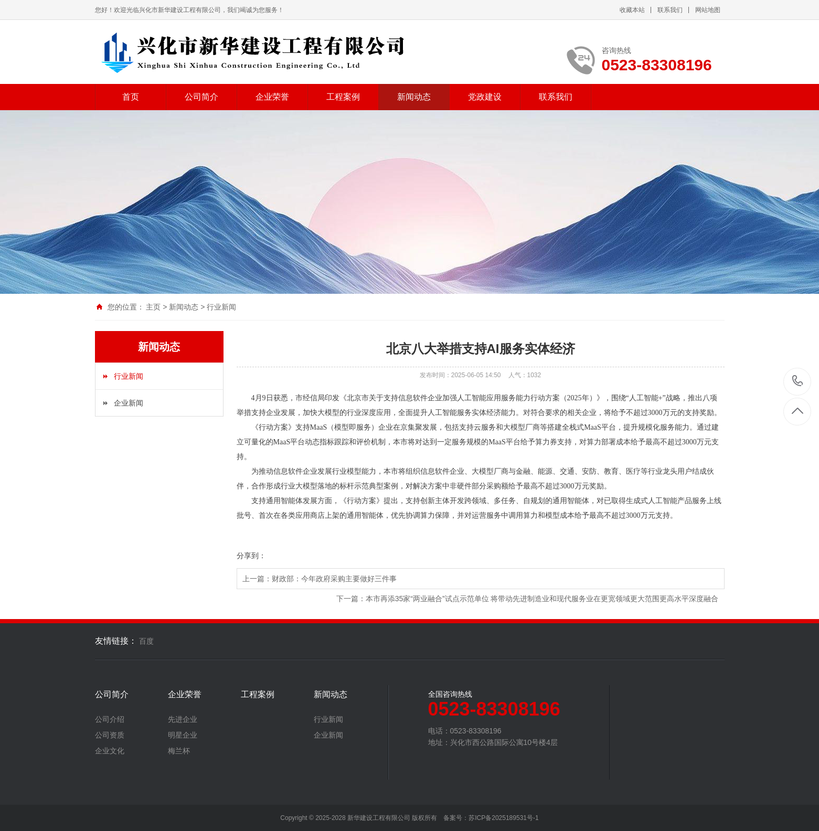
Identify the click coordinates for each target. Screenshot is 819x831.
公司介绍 (109, 719)
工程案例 (343, 96)
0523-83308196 (798, 382)
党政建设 (485, 96)
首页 (130, 96)
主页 (153, 307)
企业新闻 (128, 403)
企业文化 (109, 750)
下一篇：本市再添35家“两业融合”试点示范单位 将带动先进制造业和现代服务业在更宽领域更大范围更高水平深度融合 (527, 598)
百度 (146, 641)
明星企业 (182, 735)
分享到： (251, 555)
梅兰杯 (179, 750)
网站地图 (707, 10)
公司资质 (109, 735)
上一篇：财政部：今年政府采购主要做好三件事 (319, 578)
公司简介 (201, 96)
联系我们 (670, 10)
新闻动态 (414, 96)
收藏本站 (632, 10)
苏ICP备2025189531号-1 (503, 818)
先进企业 (182, 719)
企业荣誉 (272, 96)
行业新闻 (221, 307)
